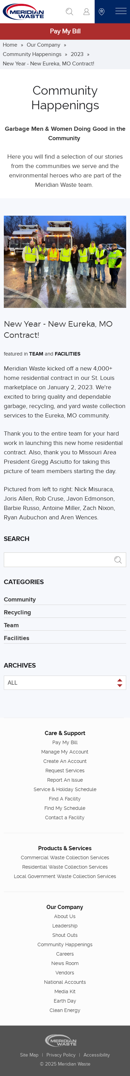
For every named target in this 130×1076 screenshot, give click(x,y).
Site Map (29, 1055)
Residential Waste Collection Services (65, 867)
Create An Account (65, 761)
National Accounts (65, 982)
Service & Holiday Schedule (65, 789)
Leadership (65, 925)
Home (10, 44)
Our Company (43, 44)
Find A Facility (65, 799)
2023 (77, 54)
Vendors (64, 972)
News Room (65, 963)
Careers (65, 954)
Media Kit (65, 991)
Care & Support (65, 733)
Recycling (17, 612)
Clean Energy (65, 1010)
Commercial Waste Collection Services (65, 857)
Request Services (65, 770)
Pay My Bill (65, 31)
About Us (65, 916)
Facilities (67, 354)
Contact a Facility (65, 817)
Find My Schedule (64, 808)
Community (20, 600)
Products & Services (65, 848)
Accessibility (97, 1055)
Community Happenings (32, 54)
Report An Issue (65, 780)
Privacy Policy (61, 1055)
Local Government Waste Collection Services (65, 876)
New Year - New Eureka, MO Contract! (48, 63)
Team (36, 354)
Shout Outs (65, 935)
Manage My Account (64, 752)
